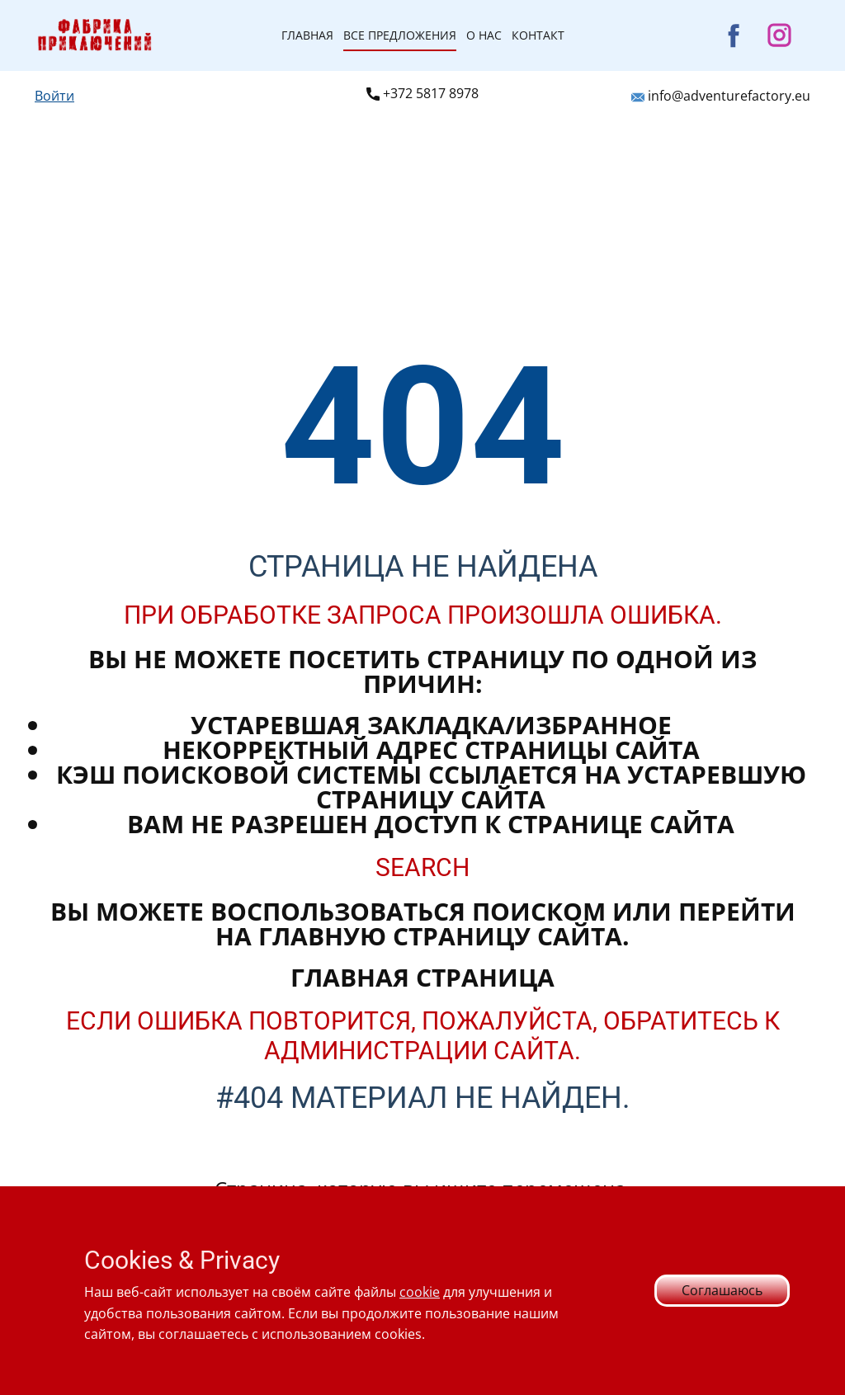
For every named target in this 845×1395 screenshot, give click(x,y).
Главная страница (422, 977)
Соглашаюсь (722, 1290)
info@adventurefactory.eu (720, 96)
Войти (54, 96)
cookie (419, 1292)
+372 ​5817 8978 (422, 94)
